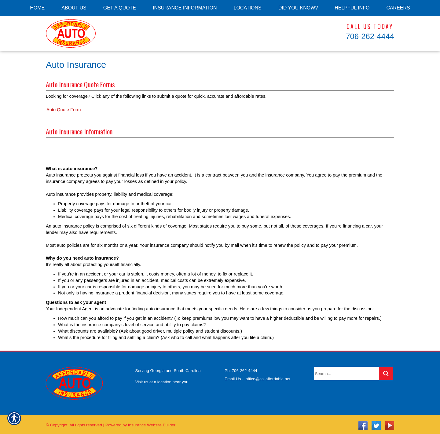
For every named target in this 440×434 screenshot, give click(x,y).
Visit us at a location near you (162, 379)
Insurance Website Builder (151, 423)
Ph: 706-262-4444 (241, 368)
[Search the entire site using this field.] (346, 371)
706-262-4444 (370, 36)
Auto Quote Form (63, 109)
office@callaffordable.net (268, 376)
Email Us (233, 376)
